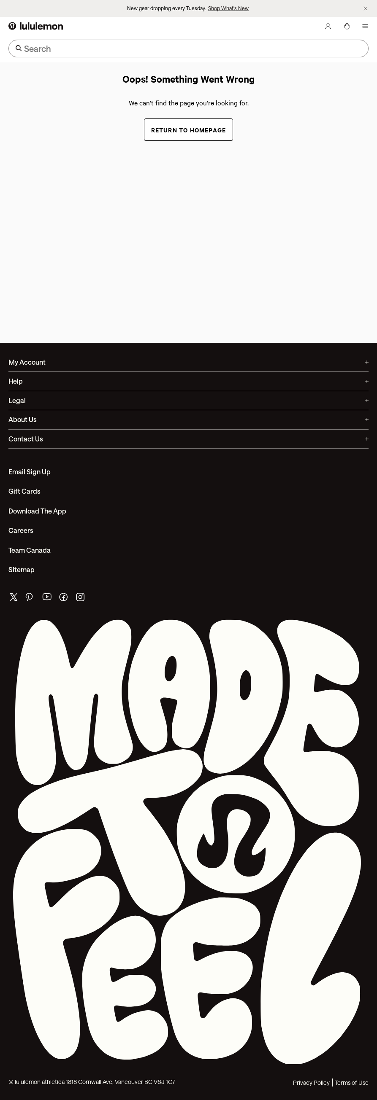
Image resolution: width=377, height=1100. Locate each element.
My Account (188, 362)
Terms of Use (352, 1082)
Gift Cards (24, 491)
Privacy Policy (311, 1082)
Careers (20, 530)
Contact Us (188, 439)
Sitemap (21, 569)
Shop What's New (228, 8)
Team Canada (29, 550)
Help (188, 381)
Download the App (37, 511)
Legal (188, 400)
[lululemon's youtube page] (47, 599)
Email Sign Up (29, 472)
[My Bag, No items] (346, 26)
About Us (188, 419)
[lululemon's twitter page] (13, 598)
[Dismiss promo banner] (365, 8)
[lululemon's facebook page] (64, 599)
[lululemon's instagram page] (81, 599)
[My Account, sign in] (328, 26)
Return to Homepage (188, 129)
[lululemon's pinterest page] (30, 599)
